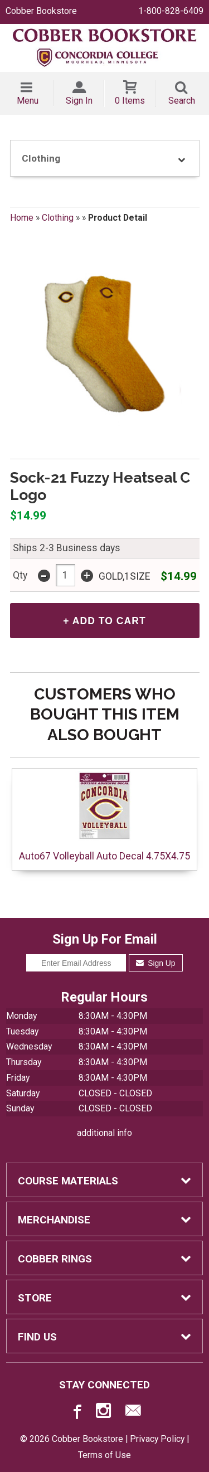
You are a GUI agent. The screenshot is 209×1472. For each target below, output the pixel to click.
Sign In (79, 100)
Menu (27, 100)
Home (21, 217)
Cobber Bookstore (41, 11)
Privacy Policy (157, 1439)
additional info (104, 1133)
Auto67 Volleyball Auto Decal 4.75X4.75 (104, 816)
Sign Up (156, 963)
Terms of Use (104, 1455)
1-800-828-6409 (170, 11)
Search (181, 100)
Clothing (58, 217)
